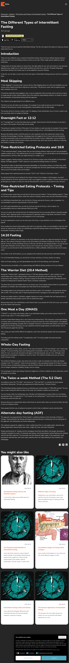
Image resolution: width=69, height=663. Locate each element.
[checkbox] (20, 653)
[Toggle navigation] (66, 4)
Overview (62, 637)
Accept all (53, 658)
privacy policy (56, 649)
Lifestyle (11, 14)
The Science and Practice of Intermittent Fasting (31, 14)
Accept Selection (28, 658)
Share (24, 40)
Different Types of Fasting (47, 492)
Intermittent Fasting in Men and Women (17, 608)
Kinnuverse (4, 14)
